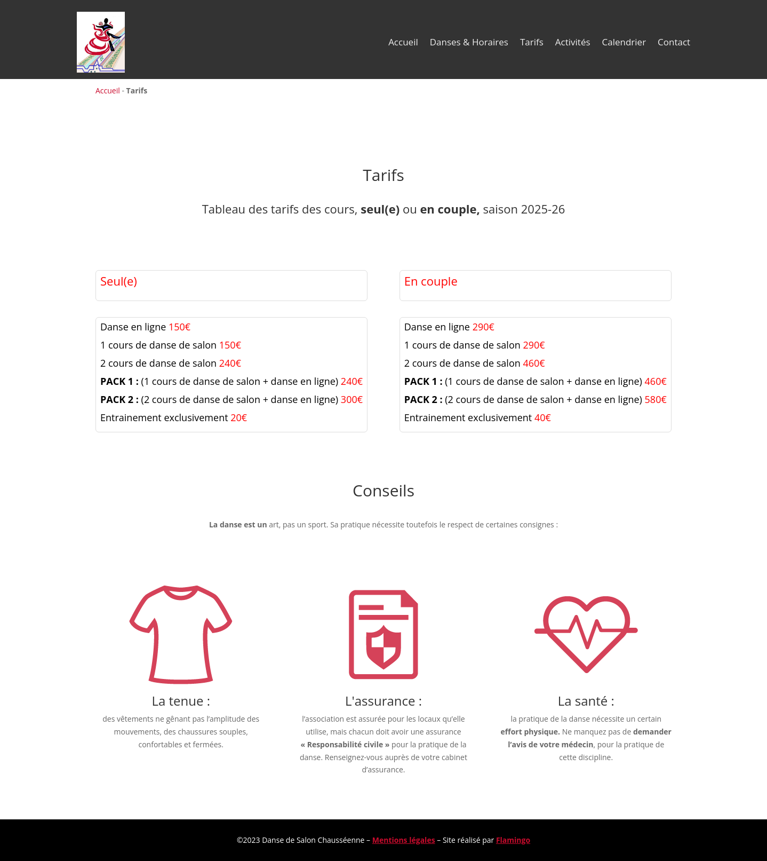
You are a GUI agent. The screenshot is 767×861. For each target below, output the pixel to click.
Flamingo (513, 840)
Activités (572, 42)
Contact (674, 42)
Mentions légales (403, 840)
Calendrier (624, 42)
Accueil (403, 42)
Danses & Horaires (469, 42)
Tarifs (532, 42)
